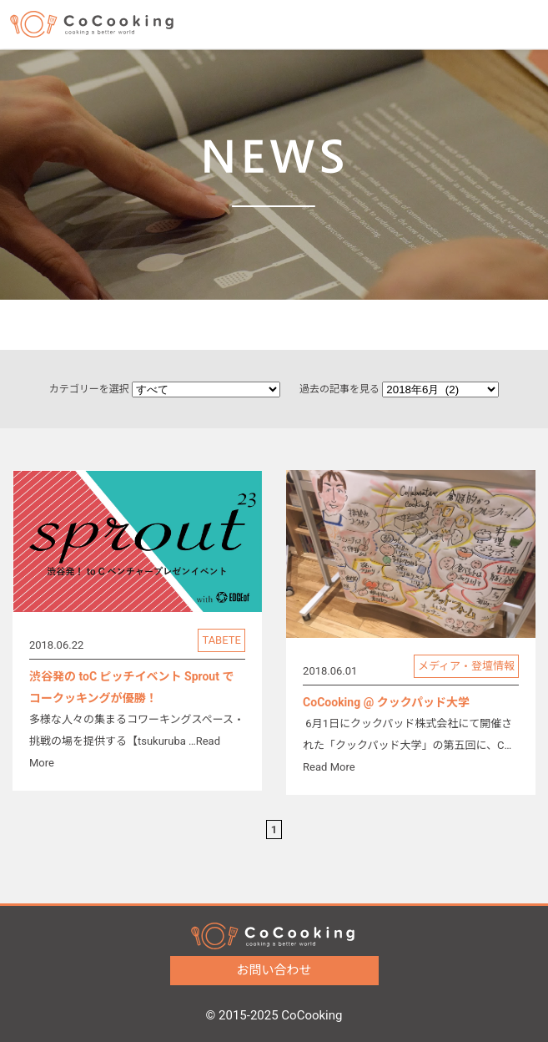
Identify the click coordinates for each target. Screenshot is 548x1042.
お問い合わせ (247, 970)
